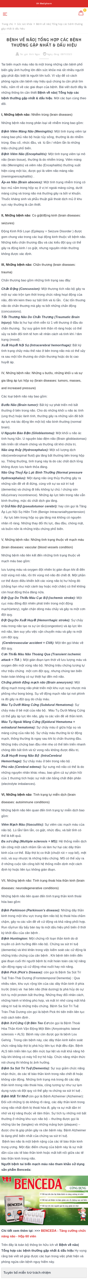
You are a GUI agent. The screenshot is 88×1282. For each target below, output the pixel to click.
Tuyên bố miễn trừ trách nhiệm (27, 1272)
